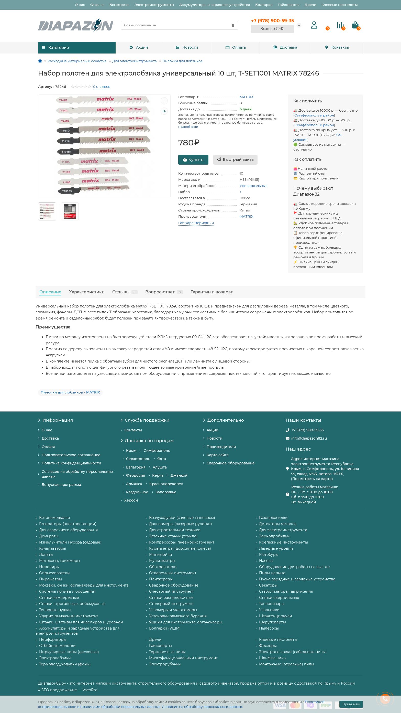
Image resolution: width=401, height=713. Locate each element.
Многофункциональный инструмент (183, 658)
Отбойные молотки (57, 645)
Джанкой (179, 475)
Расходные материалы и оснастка (77, 61)
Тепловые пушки (55, 610)
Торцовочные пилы (167, 652)
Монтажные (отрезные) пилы (286, 664)
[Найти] (233, 25)
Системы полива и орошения (67, 591)
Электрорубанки (165, 664)
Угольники (269, 610)
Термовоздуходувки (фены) (65, 664)
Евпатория (136, 467)
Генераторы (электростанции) (67, 524)
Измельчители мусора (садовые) (70, 542)
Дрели (310, 5)
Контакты (337, 47)
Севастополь (138, 459)
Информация (55, 420)
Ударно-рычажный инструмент (68, 616)
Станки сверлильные (279, 597)
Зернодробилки (274, 536)
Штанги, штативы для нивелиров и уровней (81, 622)
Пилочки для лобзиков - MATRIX (70, 392)
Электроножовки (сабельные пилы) (293, 652)
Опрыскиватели (54, 573)
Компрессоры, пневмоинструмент (181, 542)
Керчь (157, 475)
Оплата (235, 47)
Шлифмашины (272, 658)
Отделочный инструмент (172, 573)
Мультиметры (162, 560)
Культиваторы (52, 548)
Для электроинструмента (134, 61)
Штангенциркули (275, 616)
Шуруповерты (272, 622)
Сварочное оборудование (231, 463)
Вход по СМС (272, 28)
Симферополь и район (314, 115)
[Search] (179, 25)
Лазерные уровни (276, 548)
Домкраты (48, 536)
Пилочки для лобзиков (182, 61)
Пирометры (50, 579)
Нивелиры (49, 567)
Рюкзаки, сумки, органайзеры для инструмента (84, 585)
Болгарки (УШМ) (165, 628)
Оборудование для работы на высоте (294, 567)
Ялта (161, 459)
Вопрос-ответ (164, 291)
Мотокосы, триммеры (59, 560)
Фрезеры (268, 645)
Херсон (131, 500)
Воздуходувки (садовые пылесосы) (182, 517)
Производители (221, 447)
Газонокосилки (273, 517)
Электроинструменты (154, 5)
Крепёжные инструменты (283, 542)
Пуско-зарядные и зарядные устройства (297, 579)
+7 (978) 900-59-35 (307, 430)
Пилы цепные (272, 573)
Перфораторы (52, 639)
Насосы (266, 560)
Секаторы (268, 585)
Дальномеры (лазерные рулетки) (180, 524)
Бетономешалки (54, 517)
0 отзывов (101, 86)
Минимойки (160, 554)
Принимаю (351, 704)
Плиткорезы (161, 579)
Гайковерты (288, 5)
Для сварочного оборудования (68, 530)
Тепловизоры (271, 603)
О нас (80, 5)
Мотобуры (269, 554)
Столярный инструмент (171, 603)
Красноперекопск (166, 484)
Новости (186, 47)
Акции (138, 47)
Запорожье (165, 492)
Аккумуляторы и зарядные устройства (214, 5)
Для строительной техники (175, 530)
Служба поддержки (145, 420)
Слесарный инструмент (171, 591)
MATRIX (246, 97)
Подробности (188, 127)
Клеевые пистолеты (339, 5)
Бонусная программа (61, 485)
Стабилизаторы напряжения (286, 591)
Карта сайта (218, 455)
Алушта (160, 467)
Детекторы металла (277, 524)
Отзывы (97, 5)
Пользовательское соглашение (71, 455)
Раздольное (137, 492)
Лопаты (46, 554)
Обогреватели (163, 567)
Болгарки (264, 5)
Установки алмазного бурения (178, 616)
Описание (50, 291)
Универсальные (254, 186)
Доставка (285, 47)
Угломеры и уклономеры (173, 610)
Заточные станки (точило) (173, 536)
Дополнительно (223, 420)
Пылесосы (269, 628)
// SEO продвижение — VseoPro (67, 690)
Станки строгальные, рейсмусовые (72, 603)
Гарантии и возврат (212, 291)
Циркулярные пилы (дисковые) (69, 652)
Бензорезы (119, 5)
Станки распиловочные (171, 597)
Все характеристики (196, 223)
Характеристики (87, 291)
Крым (131, 451)
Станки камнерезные (59, 597)
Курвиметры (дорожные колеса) (180, 548)
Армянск (134, 484)
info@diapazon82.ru (309, 438)
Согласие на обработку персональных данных (202, 707)
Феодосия (135, 475)
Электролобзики (55, 658)
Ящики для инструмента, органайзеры (185, 622)
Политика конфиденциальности (71, 463)
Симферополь (157, 451)
